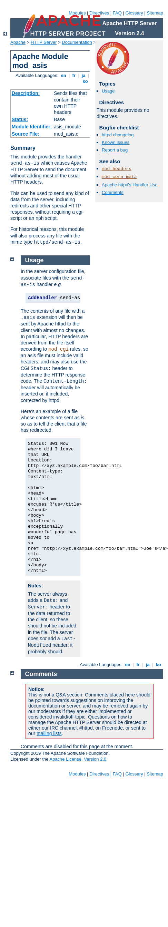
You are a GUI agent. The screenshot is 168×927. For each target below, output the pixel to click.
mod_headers (116, 169)
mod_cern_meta (119, 176)
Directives (99, 13)
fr (74, 75)
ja (83, 75)
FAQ (117, 13)
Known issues (115, 142)
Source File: (25, 134)
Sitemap (155, 13)
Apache (18, 42)
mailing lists (49, 733)
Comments (112, 192)
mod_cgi (58, 349)
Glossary (134, 13)
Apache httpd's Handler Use (129, 184)
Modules (77, 13)
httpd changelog (118, 134)
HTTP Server (44, 42)
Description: (26, 93)
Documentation (77, 42)
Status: (20, 119)
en (63, 75)
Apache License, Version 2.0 (77, 759)
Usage (108, 91)
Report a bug (115, 150)
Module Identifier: (32, 126)
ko (85, 81)
